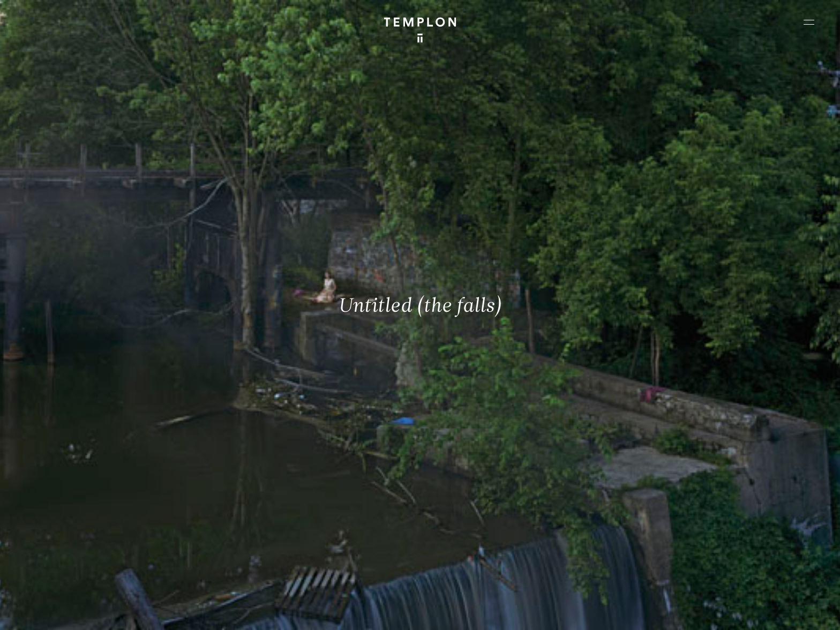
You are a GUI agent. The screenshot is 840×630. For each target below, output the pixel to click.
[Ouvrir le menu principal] (809, 22)
